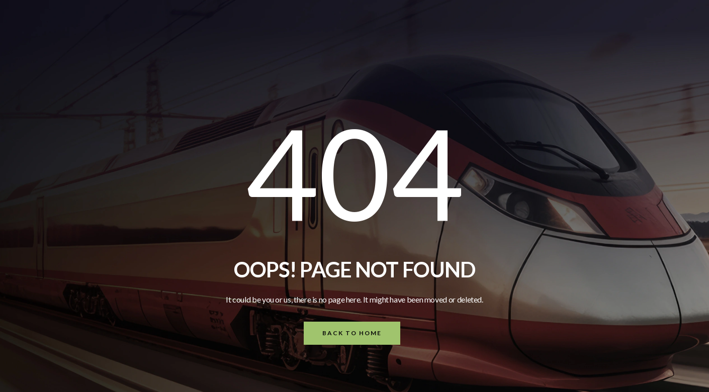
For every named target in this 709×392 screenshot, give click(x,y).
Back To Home (352, 333)
